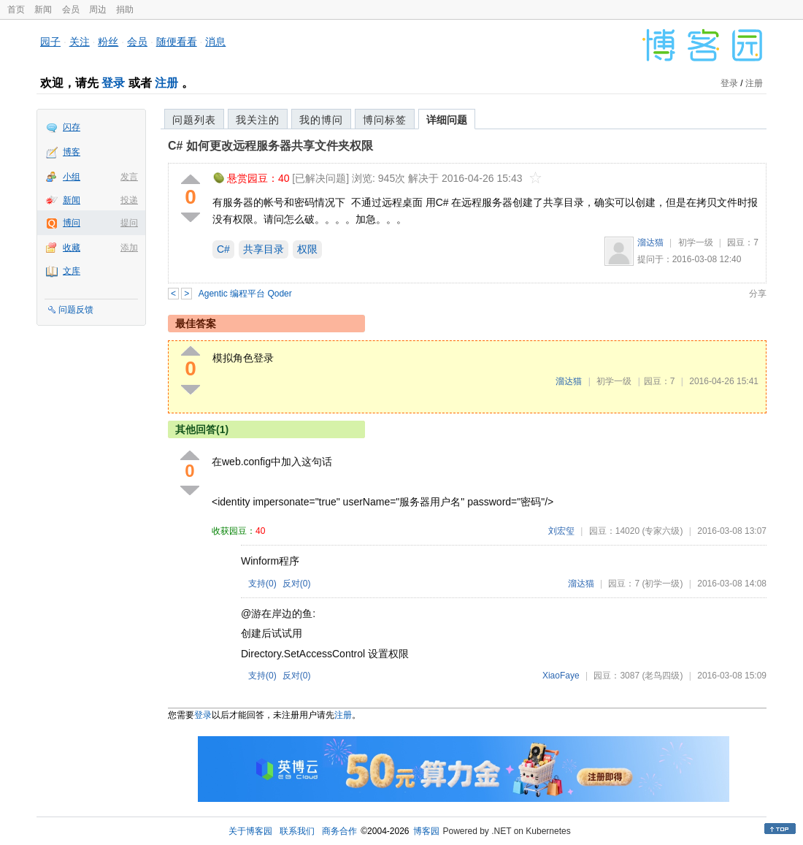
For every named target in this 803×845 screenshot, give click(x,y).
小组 (71, 177)
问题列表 (194, 120)
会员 (71, 9)
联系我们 (297, 831)
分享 (757, 293)
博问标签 (385, 120)
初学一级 (695, 242)
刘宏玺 (561, 531)
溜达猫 (650, 242)
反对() (297, 583)
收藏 (71, 247)
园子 (50, 41)
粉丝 (108, 41)
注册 (166, 83)
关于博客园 (250, 831)
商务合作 (339, 831)
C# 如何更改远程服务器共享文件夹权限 (270, 145)
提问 (129, 223)
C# (223, 249)
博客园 (426, 831)
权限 (307, 249)
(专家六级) (662, 531)
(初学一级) (662, 583)
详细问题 (446, 120)
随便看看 (176, 41)
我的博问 (321, 120)
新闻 (43, 9)
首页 (16, 9)
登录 (113, 83)
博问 (71, 223)
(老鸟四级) (662, 675)
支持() (262, 583)
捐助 (125, 9)
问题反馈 (75, 310)
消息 (215, 41)
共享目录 (263, 249)
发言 (129, 177)
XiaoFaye (561, 675)
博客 (71, 152)
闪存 (71, 127)
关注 (79, 41)
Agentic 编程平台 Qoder (245, 293)
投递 (129, 200)
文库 (71, 271)
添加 (129, 247)
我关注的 (258, 120)
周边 (98, 9)
